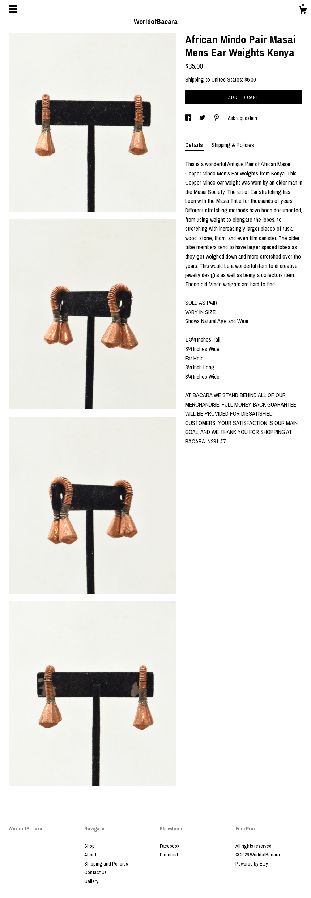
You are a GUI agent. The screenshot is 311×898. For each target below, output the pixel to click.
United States (227, 79)
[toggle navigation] (13, 9)
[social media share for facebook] (188, 118)
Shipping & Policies (233, 145)
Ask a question (242, 118)
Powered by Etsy (251, 863)
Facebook (169, 846)
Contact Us (95, 872)
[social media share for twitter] (202, 118)
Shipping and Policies (106, 863)
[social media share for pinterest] (217, 118)
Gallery (91, 881)
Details (194, 145)
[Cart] (303, 10)
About (90, 854)
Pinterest (169, 854)
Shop (89, 846)
